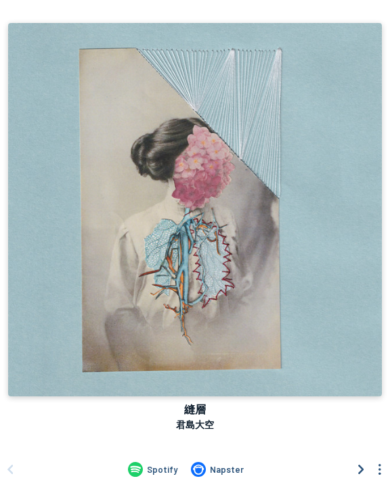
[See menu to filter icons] (380, 469)
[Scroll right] (361, 469)
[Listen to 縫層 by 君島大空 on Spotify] (153, 469)
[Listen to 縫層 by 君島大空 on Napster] (217, 469)
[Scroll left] (10, 469)
